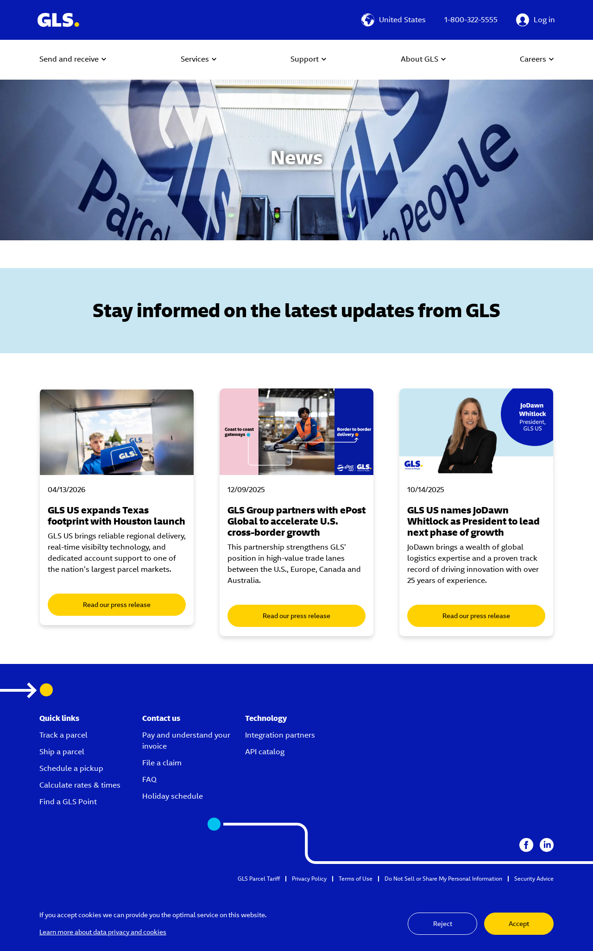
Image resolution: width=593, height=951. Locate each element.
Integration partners (280, 735)
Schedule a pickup (71, 768)
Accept (519, 924)
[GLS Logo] (57, 19)
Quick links (59, 718)
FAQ (149, 779)
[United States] (393, 20)
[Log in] (536, 20)
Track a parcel (63, 735)
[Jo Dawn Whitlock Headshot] (476, 431)
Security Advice (534, 878)
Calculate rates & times (79, 785)
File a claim (162, 763)
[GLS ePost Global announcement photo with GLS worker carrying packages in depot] (296, 431)
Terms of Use (355, 878)
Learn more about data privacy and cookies (102, 932)
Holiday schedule (172, 796)
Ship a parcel (61, 752)
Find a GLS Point (68, 802)
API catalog (264, 752)
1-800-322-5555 (471, 20)
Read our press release (117, 605)
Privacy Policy (309, 878)
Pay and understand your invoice (186, 740)
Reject (442, 924)
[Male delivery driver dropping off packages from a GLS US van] (117, 431)
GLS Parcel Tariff (259, 878)
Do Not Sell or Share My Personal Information (443, 878)
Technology (266, 718)
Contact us (161, 718)
